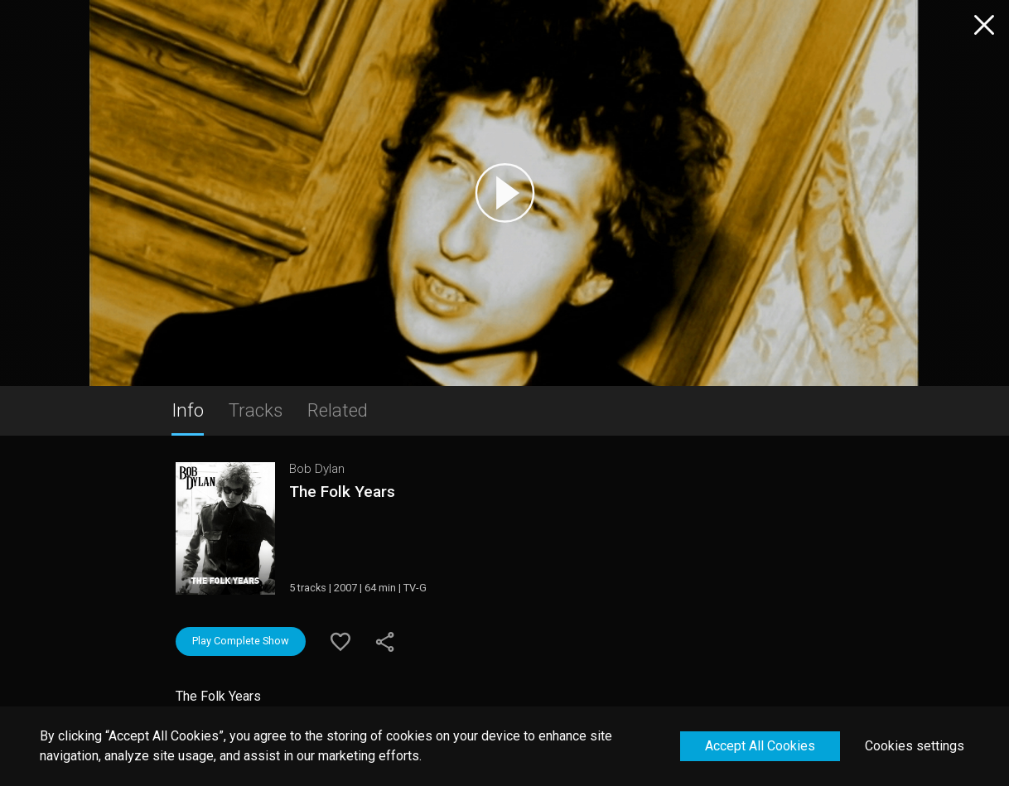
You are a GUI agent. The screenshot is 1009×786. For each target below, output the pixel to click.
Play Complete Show (240, 640)
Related (337, 410)
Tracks (255, 410)
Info (187, 410)
